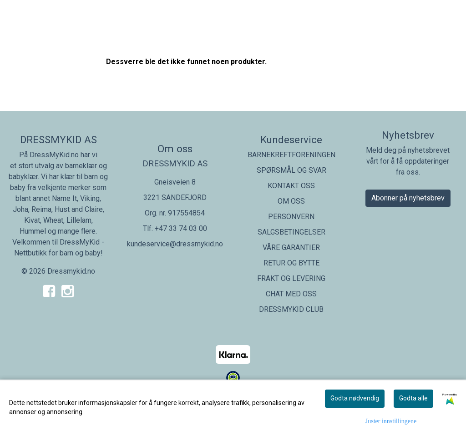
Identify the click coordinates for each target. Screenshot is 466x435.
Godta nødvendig (354, 398)
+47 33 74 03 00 (181, 228)
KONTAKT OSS (291, 185)
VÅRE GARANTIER (291, 247)
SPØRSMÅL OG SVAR (291, 170)
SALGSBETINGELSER (291, 232)
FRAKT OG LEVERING (291, 278)
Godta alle (413, 398)
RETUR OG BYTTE (291, 263)
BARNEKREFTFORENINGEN (291, 154)
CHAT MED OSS (291, 294)
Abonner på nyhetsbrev (408, 198)
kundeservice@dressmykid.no (175, 244)
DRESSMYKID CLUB (291, 309)
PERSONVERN (291, 216)
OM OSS (291, 201)
